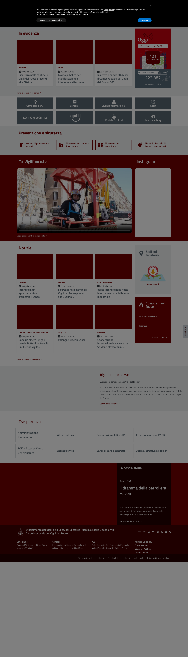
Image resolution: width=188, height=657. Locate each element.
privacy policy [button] (109, 10)
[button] (150, 6)
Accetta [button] (145, 20)
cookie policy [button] (104, 12)
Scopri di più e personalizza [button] (51, 20)
